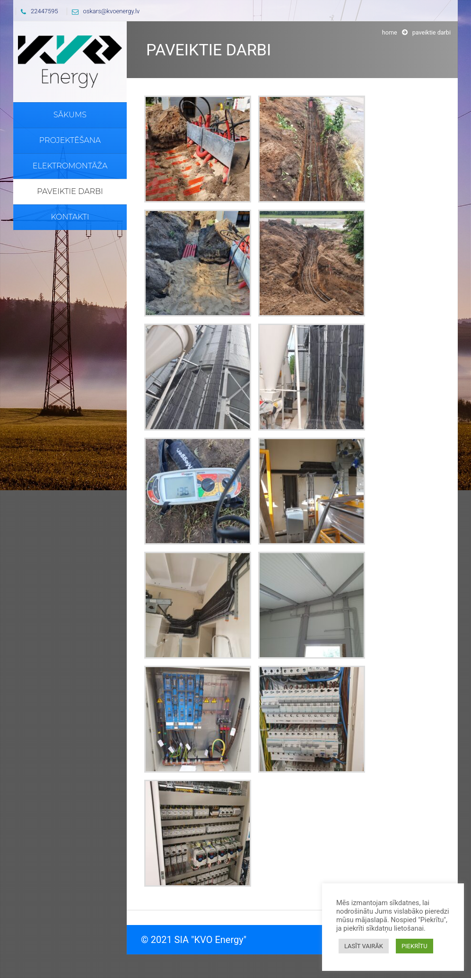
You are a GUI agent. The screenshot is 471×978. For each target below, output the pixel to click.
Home (389, 32)
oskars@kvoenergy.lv (103, 11)
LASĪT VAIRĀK (363, 946)
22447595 (37, 11)
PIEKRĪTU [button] (414, 946)
